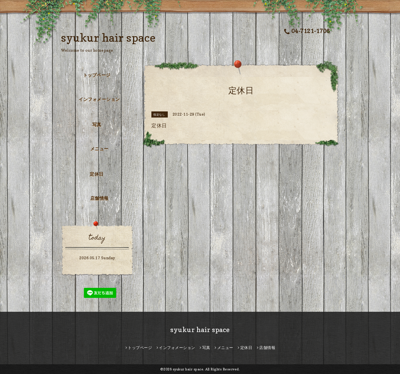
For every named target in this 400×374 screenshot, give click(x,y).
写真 (96, 124)
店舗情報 (99, 198)
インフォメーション (99, 99)
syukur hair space (108, 37)
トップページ (97, 75)
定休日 (97, 174)
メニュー (99, 148)
